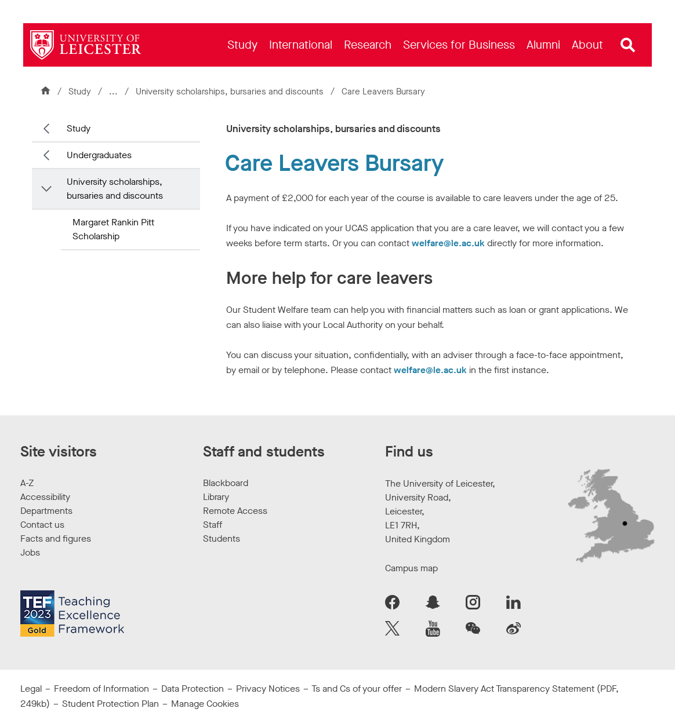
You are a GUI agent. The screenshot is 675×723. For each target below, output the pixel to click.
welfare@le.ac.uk (448, 243)
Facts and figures (55, 538)
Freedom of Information (101, 688)
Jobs (30, 552)
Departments (46, 511)
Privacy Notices (268, 688)
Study (79, 91)
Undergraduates (99, 155)
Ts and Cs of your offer (356, 688)
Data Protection (192, 688)
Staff (212, 524)
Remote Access (235, 511)
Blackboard (225, 483)
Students (221, 538)
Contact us (42, 524)
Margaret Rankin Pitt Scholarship (113, 229)
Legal (31, 688)
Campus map (411, 568)
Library (216, 497)
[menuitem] (242, 45)
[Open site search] (628, 45)
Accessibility (45, 497)
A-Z (27, 483)
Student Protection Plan (110, 704)
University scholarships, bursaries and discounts (231, 91)
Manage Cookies (205, 704)
